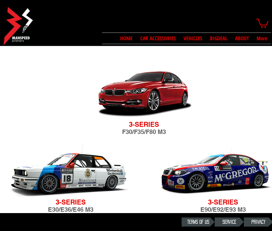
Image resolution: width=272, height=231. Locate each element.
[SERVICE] (229, 222)
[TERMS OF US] (198, 222)
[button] (262, 23)
